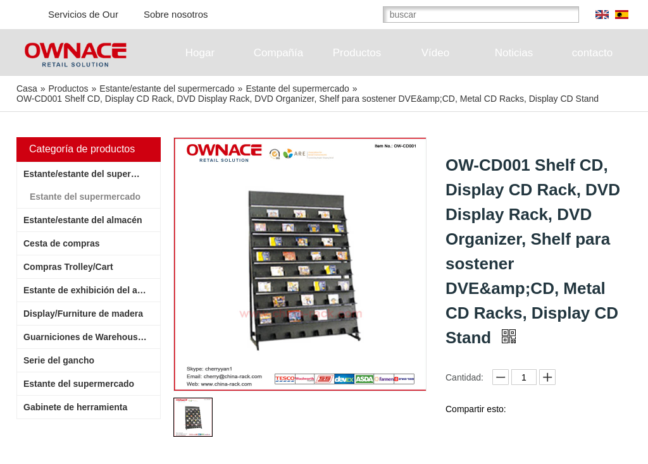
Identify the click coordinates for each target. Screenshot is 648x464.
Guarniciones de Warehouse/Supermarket (91, 337)
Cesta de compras (61, 243)
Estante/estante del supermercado (91, 174)
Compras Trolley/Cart (68, 267)
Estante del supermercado (85, 197)
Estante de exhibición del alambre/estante (91, 290)
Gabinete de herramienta (75, 407)
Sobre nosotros (176, 14)
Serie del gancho (58, 360)
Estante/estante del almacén (82, 220)
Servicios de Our (83, 14)
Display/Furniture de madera (83, 313)
